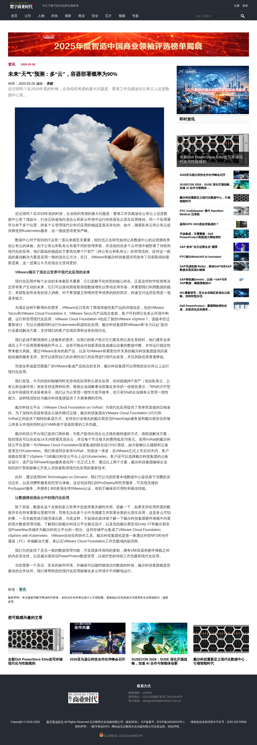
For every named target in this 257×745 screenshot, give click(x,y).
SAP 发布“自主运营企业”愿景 (198, 246)
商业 (81, 16)
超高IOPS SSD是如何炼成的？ (199, 224)
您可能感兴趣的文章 (25, 618)
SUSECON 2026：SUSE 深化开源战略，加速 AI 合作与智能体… (206, 186)
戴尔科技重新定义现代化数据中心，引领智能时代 (220, 661)
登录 (245, 5)
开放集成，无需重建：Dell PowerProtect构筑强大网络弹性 (200, 235)
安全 (95, 16)
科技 (54, 16)
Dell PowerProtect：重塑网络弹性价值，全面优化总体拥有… (203, 307)
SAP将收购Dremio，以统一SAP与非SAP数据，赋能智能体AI (203, 281)
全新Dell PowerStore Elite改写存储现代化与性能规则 (35, 661)
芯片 (108, 16)
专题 (135, 16)
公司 (27, 16)
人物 (41, 16)
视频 (122, 16)
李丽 (49, 83)
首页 (14, 16)
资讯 (11, 64)
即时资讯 (187, 119)
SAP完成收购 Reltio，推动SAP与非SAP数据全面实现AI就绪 (206, 268)
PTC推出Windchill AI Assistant (200, 256)
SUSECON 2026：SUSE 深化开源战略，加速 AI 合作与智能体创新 (159, 661)
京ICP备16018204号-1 (170, 721)
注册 (237, 5)
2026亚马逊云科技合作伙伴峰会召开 (202, 174)
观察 (68, 16)
